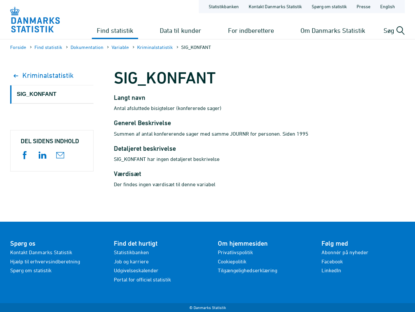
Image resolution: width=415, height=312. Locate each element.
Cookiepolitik (232, 261)
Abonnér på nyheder (345, 252)
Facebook (332, 261)
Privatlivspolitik (235, 252)
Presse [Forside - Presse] (363, 6)
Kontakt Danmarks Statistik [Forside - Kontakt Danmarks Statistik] (275, 6)
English (387, 6)
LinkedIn (331, 270)
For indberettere (251, 30)
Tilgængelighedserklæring (247, 270)
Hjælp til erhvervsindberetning (45, 261)
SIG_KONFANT (36, 94)
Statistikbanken (224, 6)
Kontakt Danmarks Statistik (41, 252)
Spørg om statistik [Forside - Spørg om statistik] (329, 6)
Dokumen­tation (87, 47)
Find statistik (115, 30)
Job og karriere (131, 261)
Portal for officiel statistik (142, 279)
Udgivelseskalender (136, 270)
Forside (18, 47)
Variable (120, 47)
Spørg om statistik (31, 270)
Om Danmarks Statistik (333, 30)
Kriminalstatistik (155, 47)
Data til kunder (180, 30)
